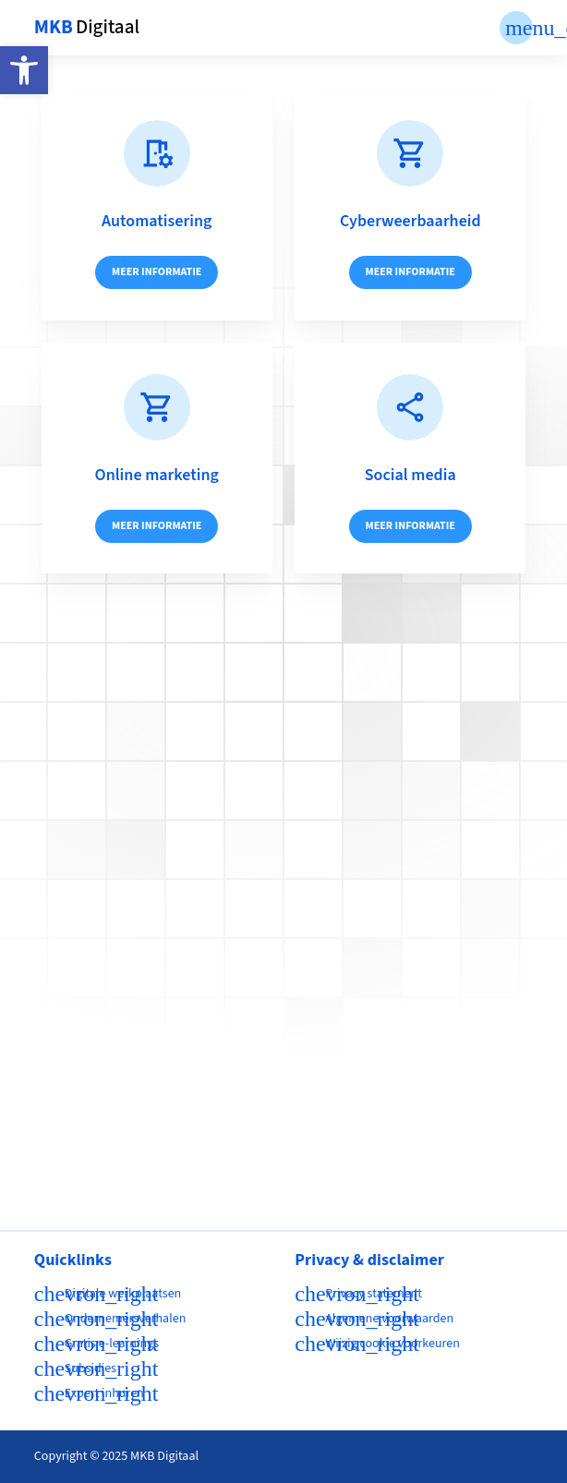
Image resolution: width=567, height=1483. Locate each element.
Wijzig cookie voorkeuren (392, 1343)
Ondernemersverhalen (125, 1318)
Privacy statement (373, 1293)
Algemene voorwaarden (389, 1318)
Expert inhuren (104, 1393)
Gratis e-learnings (112, 1343)
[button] (24, 70)
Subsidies (90, 1368)
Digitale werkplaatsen (123, 1293)
